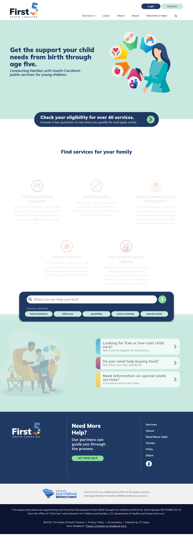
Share (121, 15)
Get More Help (87, 458)
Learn (106, 15)
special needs (154, 313)
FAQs (149, 449)
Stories (150, 443)
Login (151, 6)
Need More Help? (157, 15)
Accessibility (114, 522)
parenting (96, 313)
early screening (125, 313)
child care (67, 313)
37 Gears (144, 522)
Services (89, 15)
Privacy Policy (96, 522)
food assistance (38, 313)
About (135, 15)
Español (172, 6)
